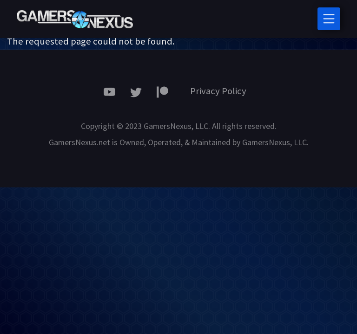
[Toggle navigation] (328, 18)
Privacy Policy (218, 91)
